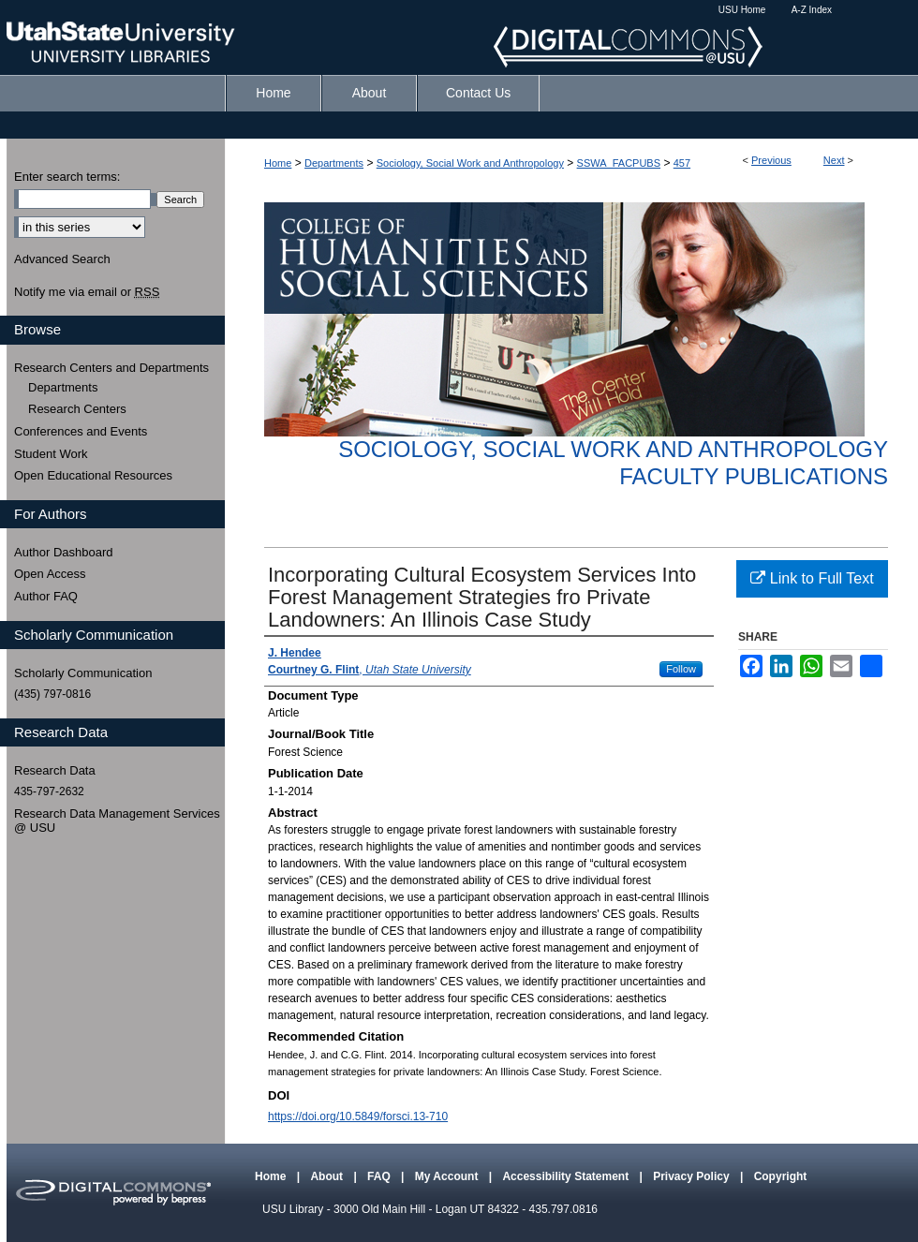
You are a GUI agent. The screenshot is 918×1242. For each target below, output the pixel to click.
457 (682, 163)
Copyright (780, 1176)
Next (834, 160)
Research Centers (77, 409)
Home (277, 163)
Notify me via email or (86, 292)
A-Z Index (812, 10)
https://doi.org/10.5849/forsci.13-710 (358, 1116)
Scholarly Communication (83, 673)
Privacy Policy (693, 1176)
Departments (333, 163)
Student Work (51, 454)
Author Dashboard (63, 552)
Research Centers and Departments (111, 368)
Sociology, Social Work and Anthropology (470, 163)
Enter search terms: (67, 177)
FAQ (380, 1176)
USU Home (742, 10)
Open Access (50, 574)
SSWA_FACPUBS (618, 163)
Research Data (55, 770)
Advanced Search (62, 259)
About (328, 1176)
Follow (681, 668)
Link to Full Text (811, 578)
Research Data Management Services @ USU (117, 820)
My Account (448, 1176)
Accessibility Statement (566, 1176)
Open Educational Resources (93, 475)
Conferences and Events (80, 431)
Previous (771, 160)
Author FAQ (46, 596)
